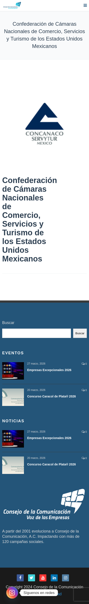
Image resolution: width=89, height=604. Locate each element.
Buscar (8, 323)
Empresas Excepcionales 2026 (49, 370)
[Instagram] (12, 593)
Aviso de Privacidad (44, 594)
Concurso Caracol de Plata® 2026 (51, 396)
